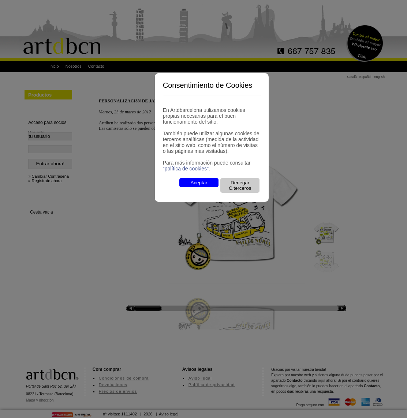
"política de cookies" (186, 169)
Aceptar (199, 182)
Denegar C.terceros (240, 185)
